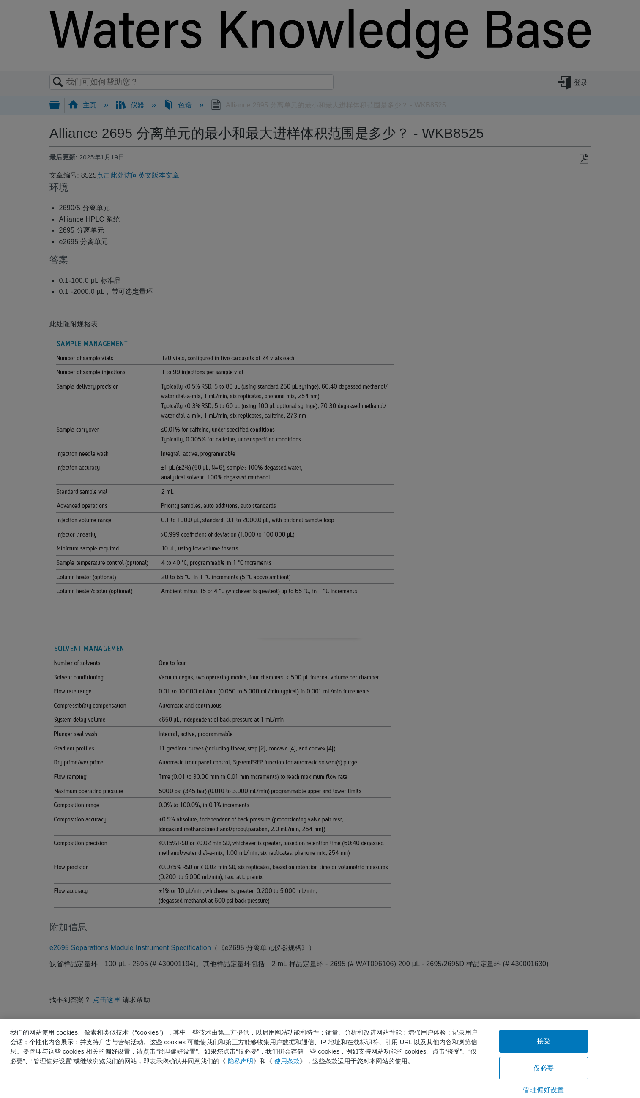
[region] (320, 1058)
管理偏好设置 (543, 1089)
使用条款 (287, 1061)
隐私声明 (240, 1061)
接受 (543, 1041)
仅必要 (543, 1068)
